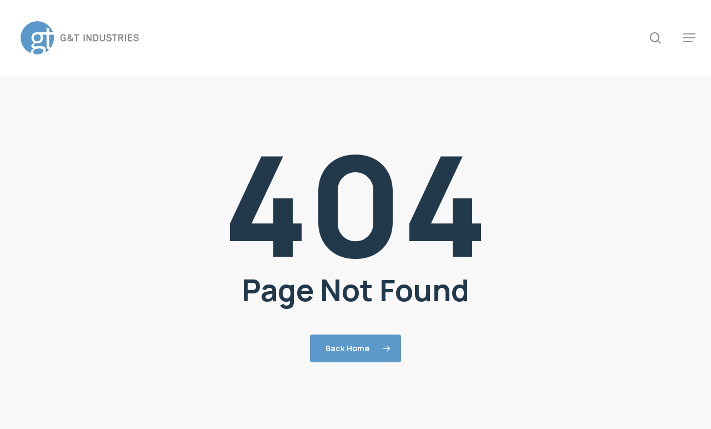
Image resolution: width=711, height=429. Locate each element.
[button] (689, 37)
